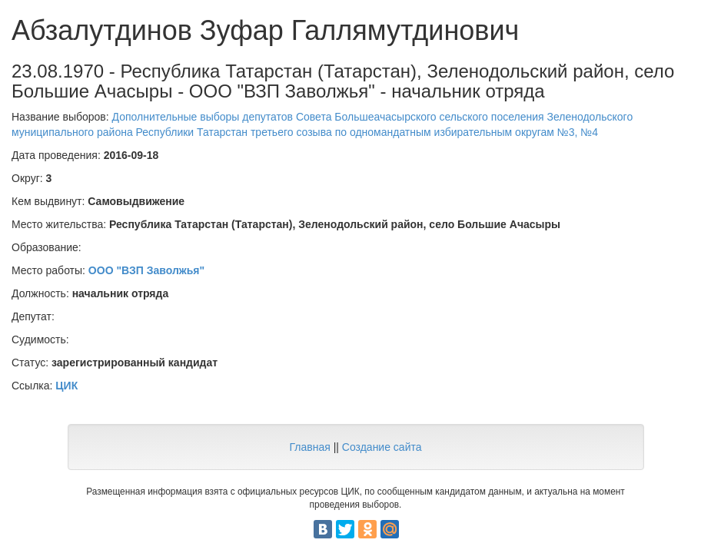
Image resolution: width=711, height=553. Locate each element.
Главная (309, 447)
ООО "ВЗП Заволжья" (146, 270)
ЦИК (66, 385)
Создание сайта (382, 447)
